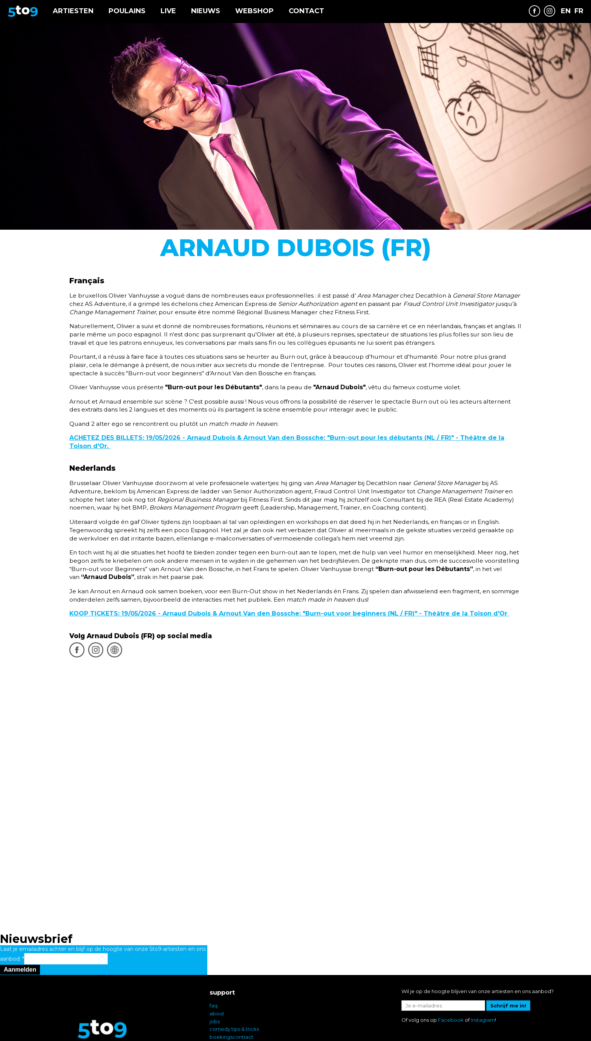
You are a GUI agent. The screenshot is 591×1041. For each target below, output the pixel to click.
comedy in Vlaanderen (237, 1011)
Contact (306, 11)
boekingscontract (231, 995)
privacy (218, 1003)
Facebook (451, 978)
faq (213, 964)
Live (168, 11)
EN (566, 11)
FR (578, 11)
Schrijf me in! (508, 964)
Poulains (127, 11)
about (217, 972)
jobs (215, 980)
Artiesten (73, 11)
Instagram (483, 978)
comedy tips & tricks (234, 987)
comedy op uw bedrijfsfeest (244, 1019)
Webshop (254, 11)
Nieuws (205, 11)
